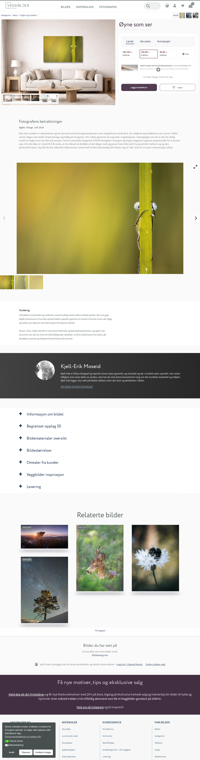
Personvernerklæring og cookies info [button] (23, 737)
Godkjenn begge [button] (43, 752)
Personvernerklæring (113, 740)
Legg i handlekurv (139, 87)
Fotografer (108, 7)
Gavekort (66, 733)
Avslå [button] (11, 752)
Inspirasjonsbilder (19, 720)
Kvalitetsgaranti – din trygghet (117, 720)
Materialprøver (69, 726)
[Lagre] (177, 87)
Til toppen (100, 600)
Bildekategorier (100, 625)
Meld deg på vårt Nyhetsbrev (26, 665)
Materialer (69, 692)
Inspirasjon (85, 7)
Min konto (107, 706)
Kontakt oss (108, 699)
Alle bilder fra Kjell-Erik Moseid (77, 356)
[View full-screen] (195, 167)
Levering (107, 726)
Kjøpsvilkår (108, 733)
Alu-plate (66, 699)
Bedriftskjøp (108, 713)
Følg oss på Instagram (90, 677)
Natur (15, 15)
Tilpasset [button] (26, 752)
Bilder (65, 7)
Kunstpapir (67, 713)
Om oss (14, 699)
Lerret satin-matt (70, 706)
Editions (158, 713)
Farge (157, 720)
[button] (7, 741)
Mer (185, 53)
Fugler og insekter (28, 15)
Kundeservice (111, 692)
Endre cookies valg (155, 634)
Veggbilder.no (21, 692)
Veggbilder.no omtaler (21, 713)
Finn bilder (162, 692)
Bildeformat (160, 726)
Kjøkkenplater (68, 720)
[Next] (195, 203)
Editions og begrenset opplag (24, 706)
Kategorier (6, 15)
